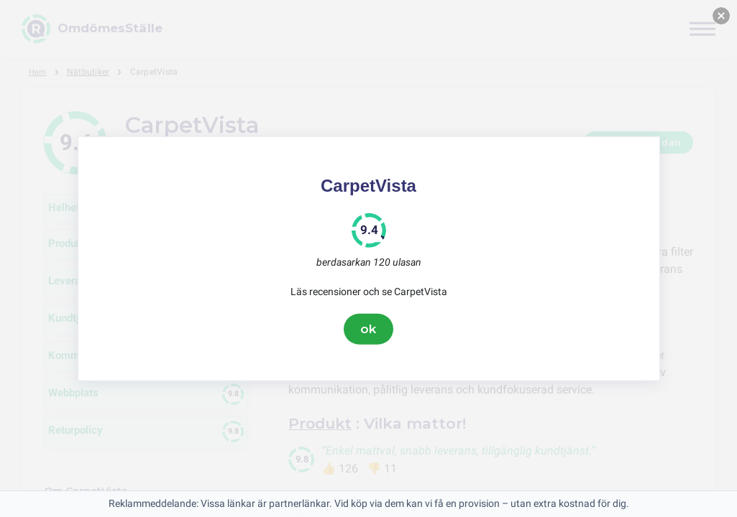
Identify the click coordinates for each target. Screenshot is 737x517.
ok (368, 329)
